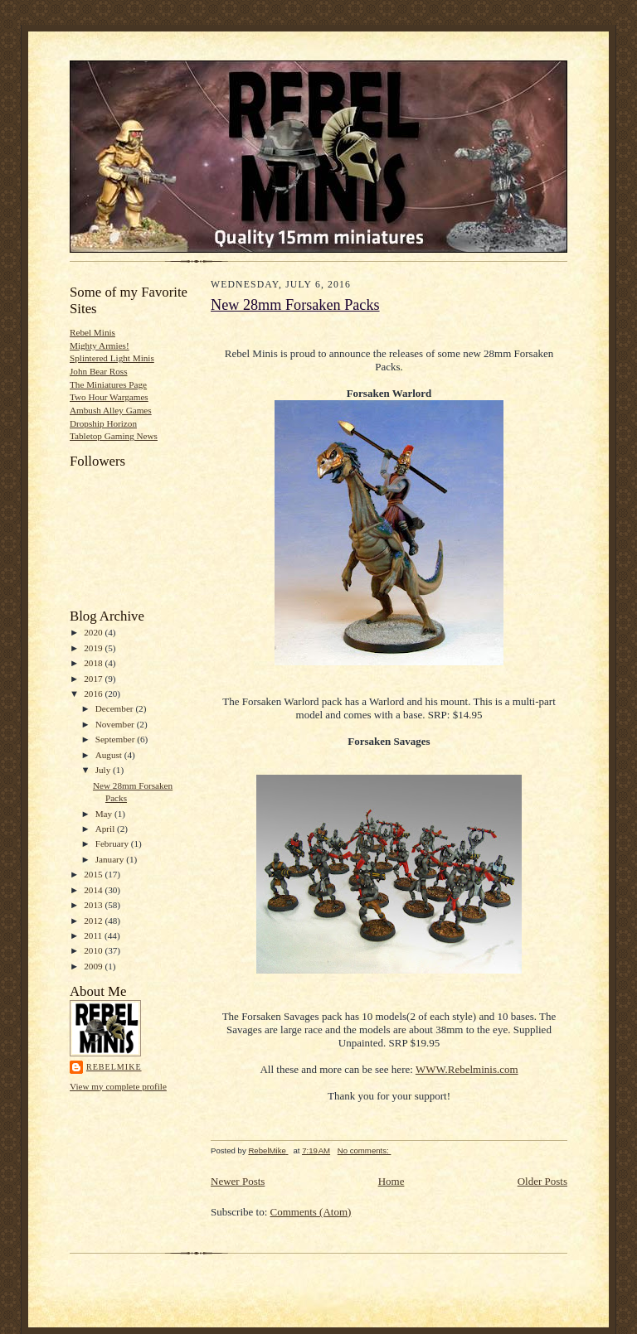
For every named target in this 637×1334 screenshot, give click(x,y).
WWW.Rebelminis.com (467, 1069)
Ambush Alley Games (111, 410)
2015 (94, 874)
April (106, 829)
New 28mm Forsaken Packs (295, 305)
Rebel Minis (92, 332)
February (113, 843)
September (116, 739)
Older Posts (542, 1181)
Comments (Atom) (311, 1212)
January (111, 859)
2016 (94, 693)
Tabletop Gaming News (114, 436)
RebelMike (114, 1066)
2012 (94, 921)
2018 (94, 663)
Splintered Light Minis (112, 358)
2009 (94, 966)
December (115, 708)
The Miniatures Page (108, 384)
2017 (94, 679)
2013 (94, 905)
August (109, 755)
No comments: (364, 1150)
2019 (94, 648)
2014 (94, 890)
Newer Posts (238, 1181)
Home (391, 1181)
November (116, 724)
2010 (94, 950)
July (104, 770)
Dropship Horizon (103, 423)
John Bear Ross (99, 371)
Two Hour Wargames (109, 397)
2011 (94, 935)
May (104, 814)
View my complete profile (118, 1086)
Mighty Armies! (99, 345)
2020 (94, 632)
